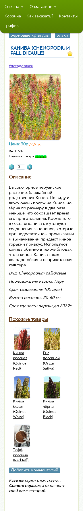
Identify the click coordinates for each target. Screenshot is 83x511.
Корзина (12, 16)
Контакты (68, 16)
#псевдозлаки (21, 66)
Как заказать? (40, 16)
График (11, 26)
